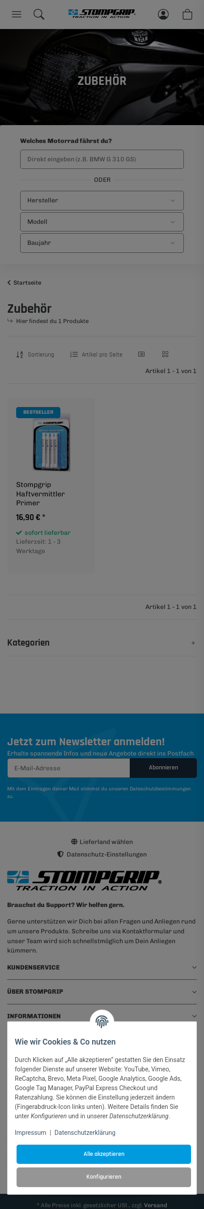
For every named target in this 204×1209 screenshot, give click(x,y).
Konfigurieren (103, 1177)
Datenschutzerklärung (85, 1132)
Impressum (30, 1132)
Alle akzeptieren (104, 1154)
